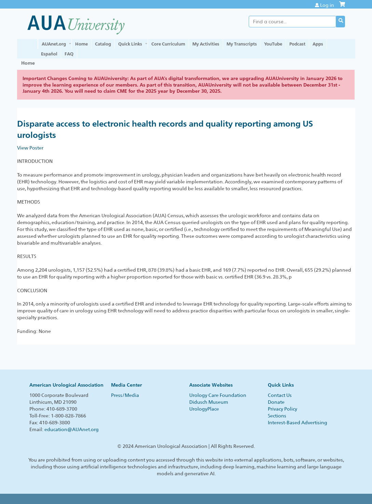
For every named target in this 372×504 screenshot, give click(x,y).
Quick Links (130, 44)
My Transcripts (241, 44)
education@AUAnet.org (71, 429)
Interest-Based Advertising (297, 422)
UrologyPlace (204, 409)
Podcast (297, 44)
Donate (276, 402)
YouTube (273, 44)
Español (49, 53)
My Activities (205, 44)
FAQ (69, 53)
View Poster (30, 148)
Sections (277, 415)
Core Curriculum (168, 44)
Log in (327, 5)
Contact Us (280, 395)
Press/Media (125, 395)
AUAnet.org (54, 44)
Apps (318, 44)
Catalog (103, 44)
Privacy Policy (282, 409)
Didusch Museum (208, 402)
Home (81, 44)
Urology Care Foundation (217, 395)
